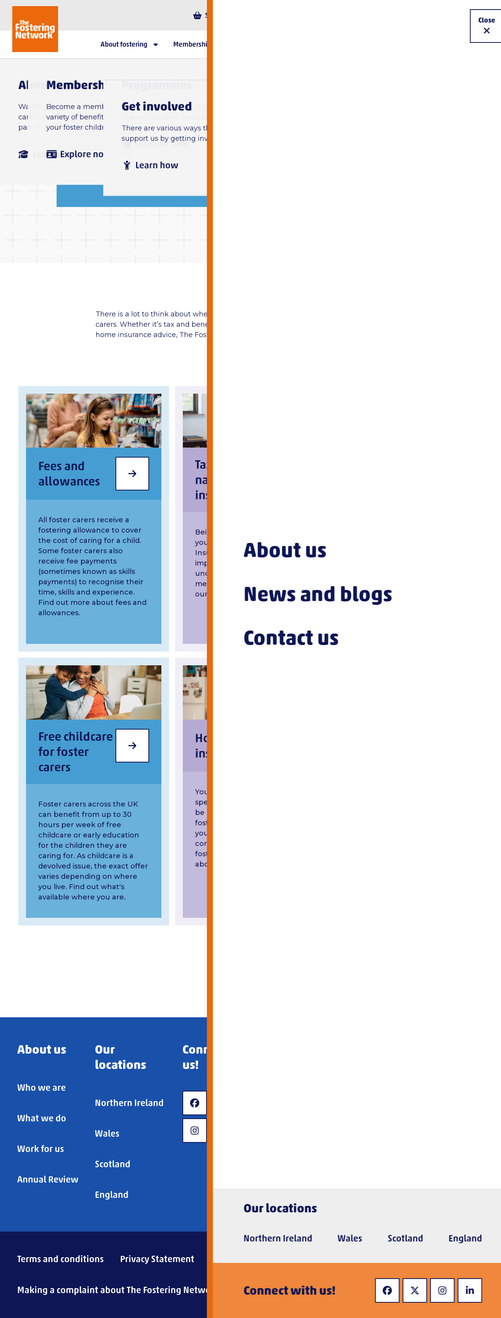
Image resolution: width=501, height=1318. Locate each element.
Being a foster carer (232, 135)
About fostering (141, 135)
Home (78, 135)
